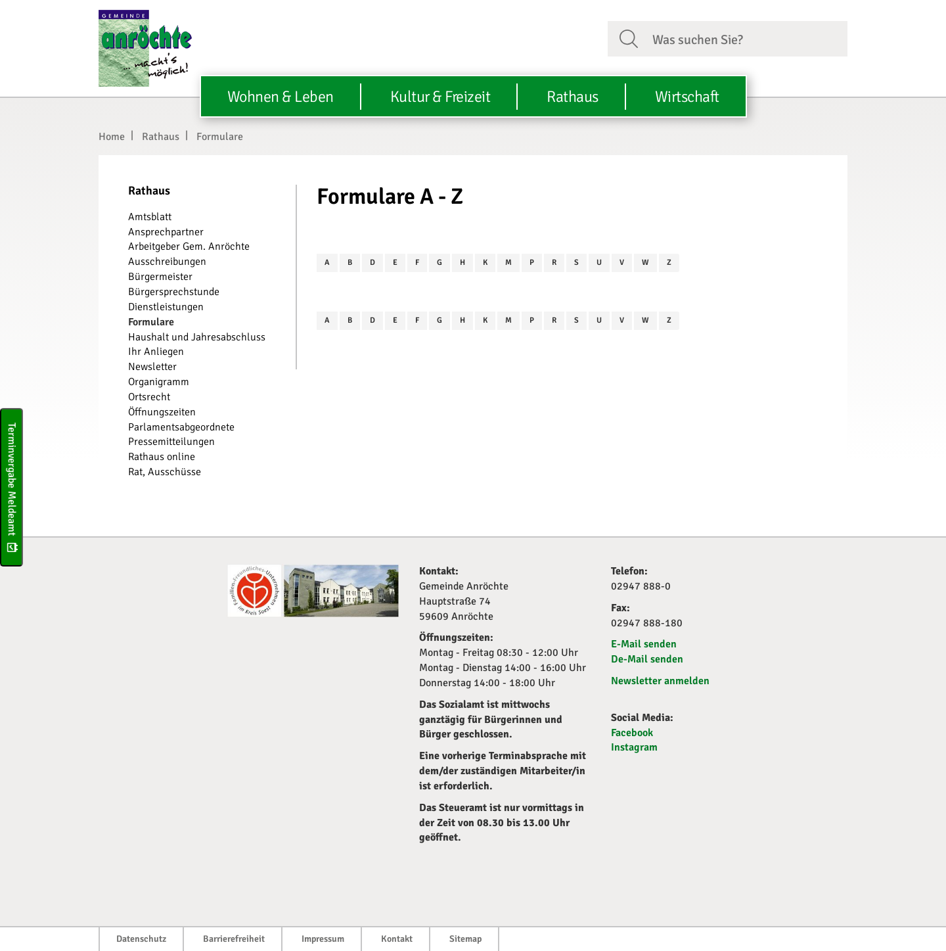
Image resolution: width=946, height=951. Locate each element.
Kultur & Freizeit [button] (440, 96)
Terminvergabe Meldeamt (11, 486)
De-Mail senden (647, 659)
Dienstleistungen (166, 306)
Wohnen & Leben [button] (280, 96)
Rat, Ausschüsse (164, 471)
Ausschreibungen (167, 261)
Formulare (219, 136)
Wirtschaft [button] (687, 96)
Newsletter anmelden (660, 680)
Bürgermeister (160, 276)
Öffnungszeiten (162, 412)
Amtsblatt (149, 216)
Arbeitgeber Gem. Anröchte (189, 246)
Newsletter (152, 366)
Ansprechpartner (166, 232)
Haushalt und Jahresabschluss (196, 337)
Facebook (632, 732)
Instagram (634, 747)
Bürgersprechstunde (173, 291)
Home (112, 136)
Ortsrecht (149, 397)
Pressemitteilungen (171, 441)
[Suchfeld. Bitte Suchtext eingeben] (744, 38)
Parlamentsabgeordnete (181, 427)
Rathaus (160, 136)
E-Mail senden (644, 644)
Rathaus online (161, 456)
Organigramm (158, 381)
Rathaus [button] (572, 96)
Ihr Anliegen (156, 351)
